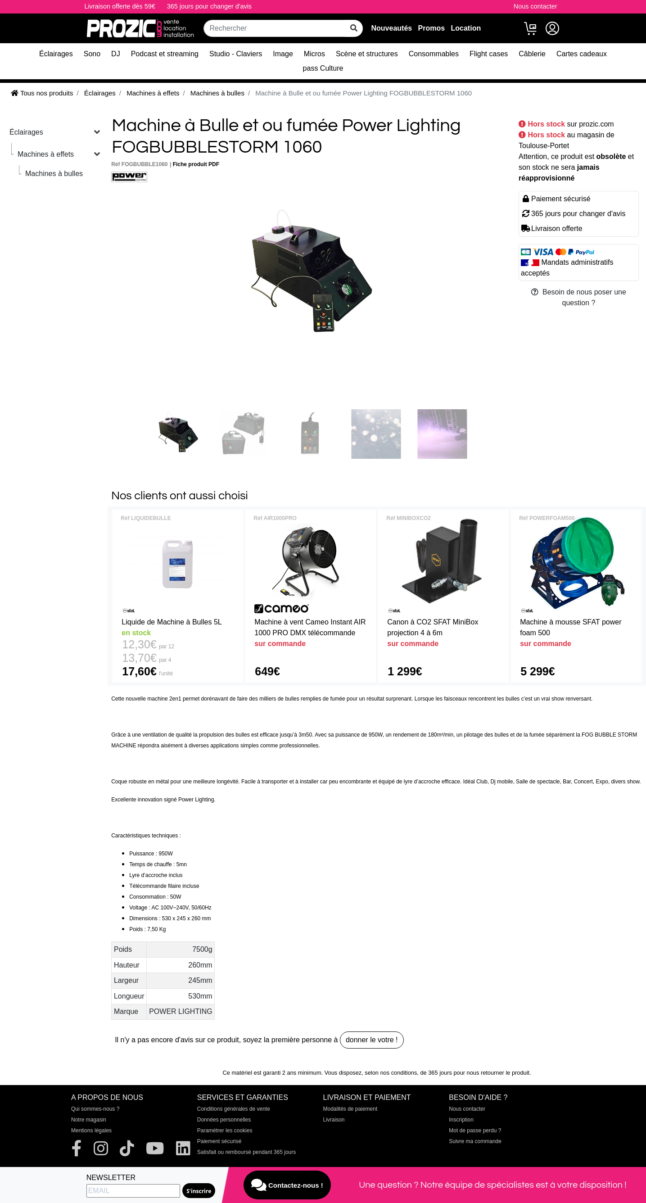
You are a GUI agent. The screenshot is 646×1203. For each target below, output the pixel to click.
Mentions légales (91, 1130)
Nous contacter (535, 6)
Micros (314, 54)
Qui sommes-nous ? (95, 1109)
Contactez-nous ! (287, 1185)
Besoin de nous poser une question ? (578, 297)
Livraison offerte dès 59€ (119, 6)
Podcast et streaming (165, 54)
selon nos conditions (391, 1072)
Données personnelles (224, 1120)
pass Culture (323, 68)
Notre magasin (88, 1120)
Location (466, 28)
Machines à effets (46, 154)
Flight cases (489, 54)
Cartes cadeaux (581, 54)
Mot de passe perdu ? (475, 1130)
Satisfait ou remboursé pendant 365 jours (246, 1152)
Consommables (434, 54)
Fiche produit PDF (196, 164)
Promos (431, 28)
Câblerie (532, 54)
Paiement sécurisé (219, 1141)
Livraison (334, 1120)
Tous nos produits (42, 93)
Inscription (461, 1120)
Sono (92, 54)
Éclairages (56, 54)
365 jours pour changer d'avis (209, 6)
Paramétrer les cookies (225, 1130)
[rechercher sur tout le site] (354, 28)
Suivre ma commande (475, 1141)
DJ (115, 54)
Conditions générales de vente (233, 1109)
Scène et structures (367, 54)
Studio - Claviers (235, 54)
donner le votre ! (372, 1040)
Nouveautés (391, 28)
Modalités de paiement (350, 1109)
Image (283, 54)
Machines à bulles (54, 173)
